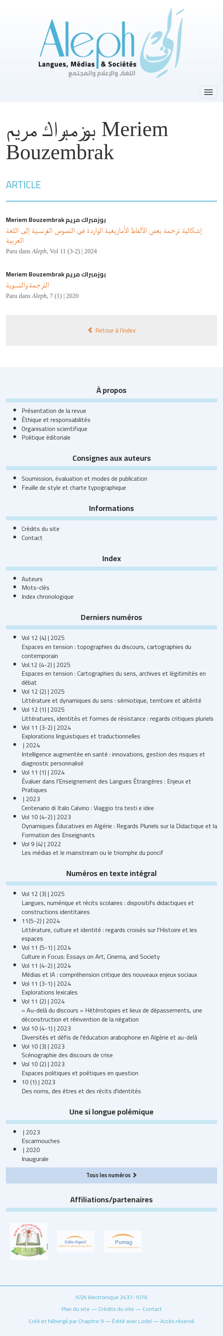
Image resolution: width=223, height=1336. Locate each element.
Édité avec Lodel (132, 1321)
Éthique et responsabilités (56, 419)
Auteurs (32, 579)
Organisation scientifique (54, 428)
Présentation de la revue (54, 410)
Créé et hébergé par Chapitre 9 (66, 1321)
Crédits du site (41, 528)
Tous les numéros (111, 1175)
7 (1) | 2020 (64, 296)
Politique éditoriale (46, 437)
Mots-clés (35, 587)
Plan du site (76, 1308)
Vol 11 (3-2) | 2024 (73, 251)
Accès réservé (177, 1321)
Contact (32, 537)
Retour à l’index (111, 330)
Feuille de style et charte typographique (74, 487)
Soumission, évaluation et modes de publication (84, 478)
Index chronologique (48, 596)
